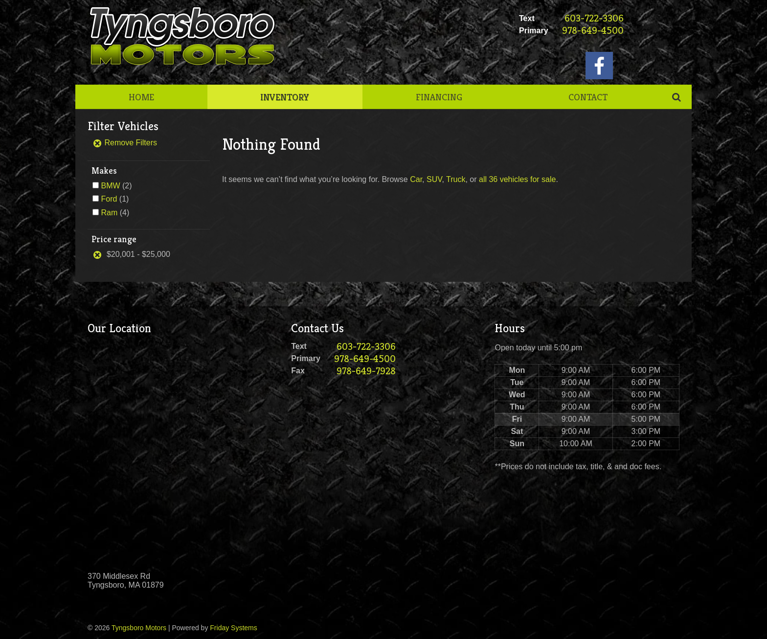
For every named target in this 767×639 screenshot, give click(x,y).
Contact (588, 97)
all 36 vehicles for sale (517, 179)
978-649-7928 (366, 371)
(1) (115, 199)
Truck (455, 179)
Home (141, 97)
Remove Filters (124, 142)
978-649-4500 (593, 30)
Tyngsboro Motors (139, 628)
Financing (439, 97)
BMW (110, 186)
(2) (116, 186)
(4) (115, 212)
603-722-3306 (594, 18)
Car (416, 179)
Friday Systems (233, 628)
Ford (109, 199)
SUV (434, 179)
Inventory (284, 97)
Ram (109, 212)
